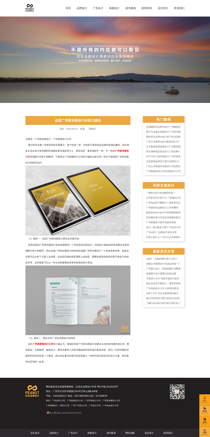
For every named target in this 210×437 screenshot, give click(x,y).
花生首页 (35, 433)
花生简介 (163, 8)
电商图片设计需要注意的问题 (161, 273)
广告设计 (98, 8)
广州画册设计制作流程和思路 (161, 222)
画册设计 (114, 8)
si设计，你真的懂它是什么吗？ (162, 258)
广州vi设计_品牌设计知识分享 (161, 232)
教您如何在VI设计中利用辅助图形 (163, 212)
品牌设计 (82, 8)
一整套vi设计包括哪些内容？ (160, 193)
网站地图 (130, 433)
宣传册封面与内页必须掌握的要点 (163, 217)
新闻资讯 (147, 8)
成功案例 (130, 8)
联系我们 (179, 8)
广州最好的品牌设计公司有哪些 (162, 207)
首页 (68, 8)
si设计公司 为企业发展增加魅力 (162, 293)
